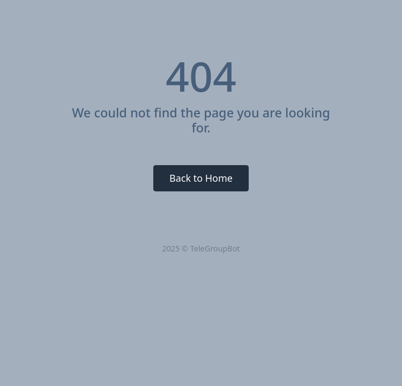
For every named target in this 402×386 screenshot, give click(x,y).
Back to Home (201, 178)
